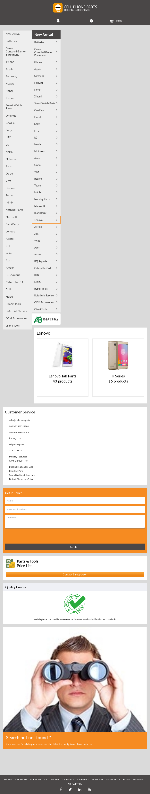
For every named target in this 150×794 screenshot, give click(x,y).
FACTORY (35, 779)
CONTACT (68, 779)
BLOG (126, 779)
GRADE (55, 779)
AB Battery (75, 783)
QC (46, 779)
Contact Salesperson (75, 574)
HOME (8, 779)
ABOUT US (21, 779)
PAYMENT (97, 779)
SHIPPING (83, 779)
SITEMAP (138, 779)
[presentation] (22, 535)
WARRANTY (113, 779)
